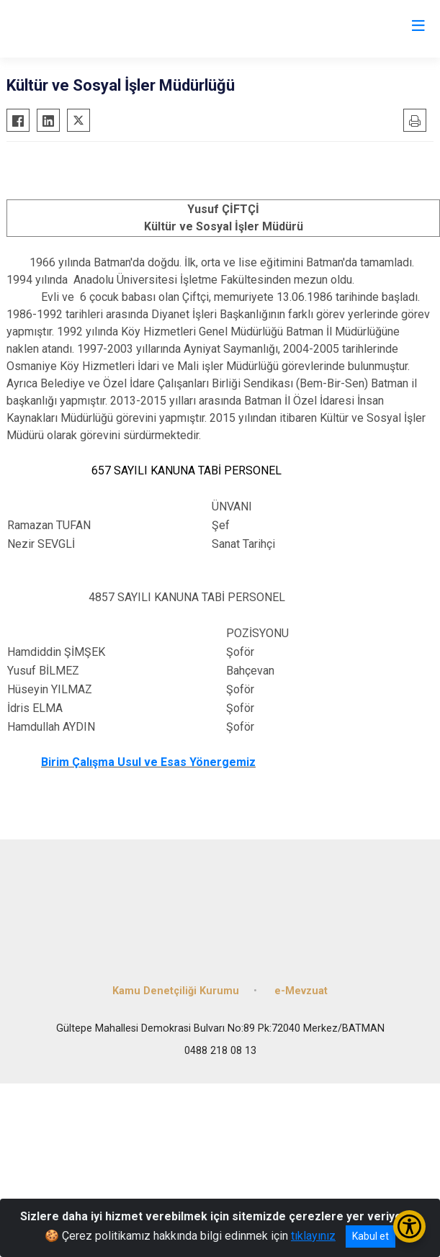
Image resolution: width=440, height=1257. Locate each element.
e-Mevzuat (301, 991)
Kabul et (370, 1236)
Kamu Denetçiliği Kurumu (175, 991)
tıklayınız (313, 1236)
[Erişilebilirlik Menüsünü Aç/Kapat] (409, 1226)
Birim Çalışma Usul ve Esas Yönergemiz (148, 762)
